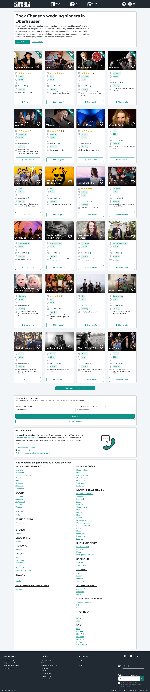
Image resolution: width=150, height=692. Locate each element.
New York (80, 634)
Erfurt (78, 618)
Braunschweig (82, 475)
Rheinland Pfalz (82, 547)
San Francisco (81, 644)
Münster (79, 528)
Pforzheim (19, 486)
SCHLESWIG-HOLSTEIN (89, 598)
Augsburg (19, 499)
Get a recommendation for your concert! (34, 453)
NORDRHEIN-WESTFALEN (90, 490)
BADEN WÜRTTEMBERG (28, 466)
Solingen (79, 539)
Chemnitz (80, 581)
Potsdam (18, 525)
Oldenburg (80, 478)
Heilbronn (19, 483)
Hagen (79, 509)
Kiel (77, 607)
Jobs (80, 663)
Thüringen (80, 615)
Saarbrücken (81, 565)
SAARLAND (82, 559)
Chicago (79, 631)
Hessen (18, 557)
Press (81, 666)
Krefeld (79, 517)
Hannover (80, 472)
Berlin (17, 515)
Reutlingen (19, 488)
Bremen (18, 533)
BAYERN (19, 492)
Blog (80, 660)
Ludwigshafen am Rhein (85, 554)
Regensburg (20, 502)
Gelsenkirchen (82, 507)
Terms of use (132, 690)
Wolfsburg (80, 483)
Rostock (18, 589)
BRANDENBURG (24, 519)
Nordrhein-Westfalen (84, 494)
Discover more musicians (75, 388)
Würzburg (19, 507)
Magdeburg (80, 592)
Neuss (78, 531)
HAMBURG (21, 545)
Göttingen (80, 486)
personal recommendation (27, 437)
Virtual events (46, 673)
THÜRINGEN (82, 611)
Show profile (29, 102)
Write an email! (24, 450)
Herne (78, 515)
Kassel (18, 565)
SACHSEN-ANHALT (86, 585)
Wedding (44, 668)
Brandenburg (20, 523)
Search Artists (22, 42)
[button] (131, 4)
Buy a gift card (9, 668)
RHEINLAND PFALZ (86, 543)
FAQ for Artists (9, 660)
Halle (78, 594)
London (18, 541)
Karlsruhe (19, 470)
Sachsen (79, 573)
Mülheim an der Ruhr (84, 525)
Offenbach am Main (23, 570)
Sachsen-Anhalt (82, 589)
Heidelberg (19, 478)
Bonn (78, 502)
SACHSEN (81, 569)
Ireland (18, 578)
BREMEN (20, 529)
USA (78, 625)
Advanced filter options (75, 421)
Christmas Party (46, 679)
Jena (78, 621)
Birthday (44, 671)
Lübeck (79, 605)
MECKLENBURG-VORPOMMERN (32, 585)
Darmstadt (19, 568)
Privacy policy (122, 690)
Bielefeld (80, 499)
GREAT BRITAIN (23, 537)
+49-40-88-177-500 (26, 447)
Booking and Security (11, 666)
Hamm (79, 512)
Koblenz (79, 549)
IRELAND (20, 574)
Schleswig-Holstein (84, 602)
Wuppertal (80, 496)
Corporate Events (47, 676)
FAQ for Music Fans (11, 663)
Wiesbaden (20, 562)
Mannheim (19, 472)
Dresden (79, 578)
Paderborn (80, 536)
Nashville (80, 637)
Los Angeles (81, 639)
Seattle (79, 642)
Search (75, 416)
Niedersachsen (82, 470)
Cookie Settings (143, 690)
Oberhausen (81, 533)
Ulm (17, 480)
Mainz (78, 552)
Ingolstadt (19, 504)
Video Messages (47, 663)
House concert (46, 660)
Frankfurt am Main (22, 560)
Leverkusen (81, 520)
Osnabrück (80, 480)
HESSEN (19, 553)
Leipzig (79, 576)
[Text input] (129, 678)
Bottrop (79, 504)
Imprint (113, 690)
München (19, 496)
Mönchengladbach (83, 523)
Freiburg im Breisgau (23, 475)
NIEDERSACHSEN (85, 466)
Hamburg (19, 549)
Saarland (79, 562)
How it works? (37, 42)
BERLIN (19, 511)
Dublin (18, 581)
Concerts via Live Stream (49, 666)
